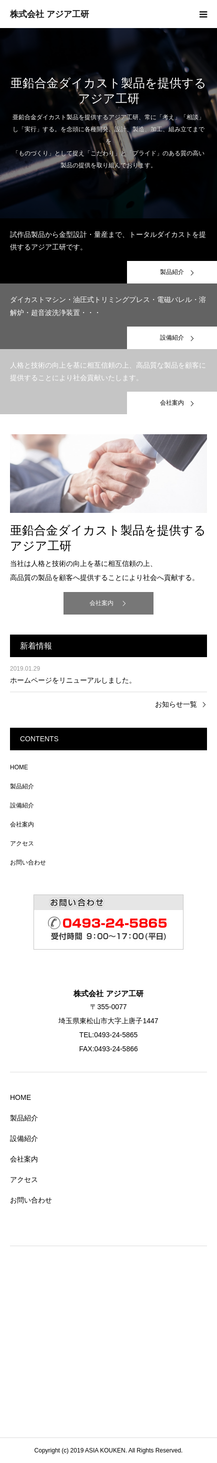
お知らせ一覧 (176, 704)
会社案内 (102, 603)
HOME (19, 767)
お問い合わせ (28, 862)
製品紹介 (22, 786)
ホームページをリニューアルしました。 (73, 680)
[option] (108, 123)
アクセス (22, 843)
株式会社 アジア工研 (49, 14)
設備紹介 (22, 805)
